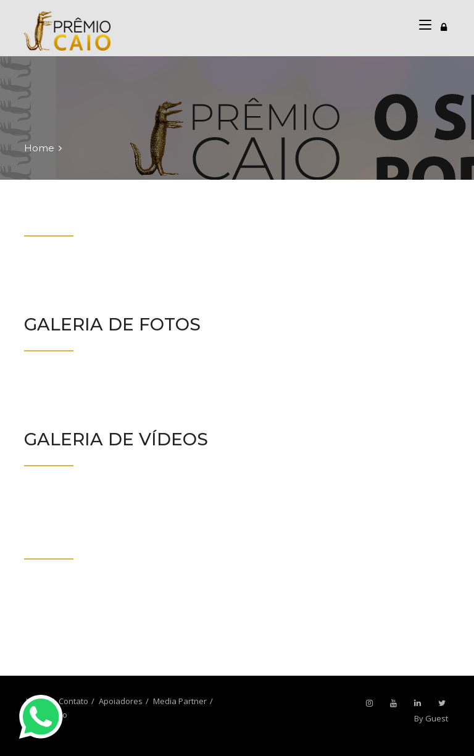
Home (39, 148)
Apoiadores (121, 701)
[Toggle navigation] (444, 25)
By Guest (431, 718)
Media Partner (180, 701)
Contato (73, 701)
